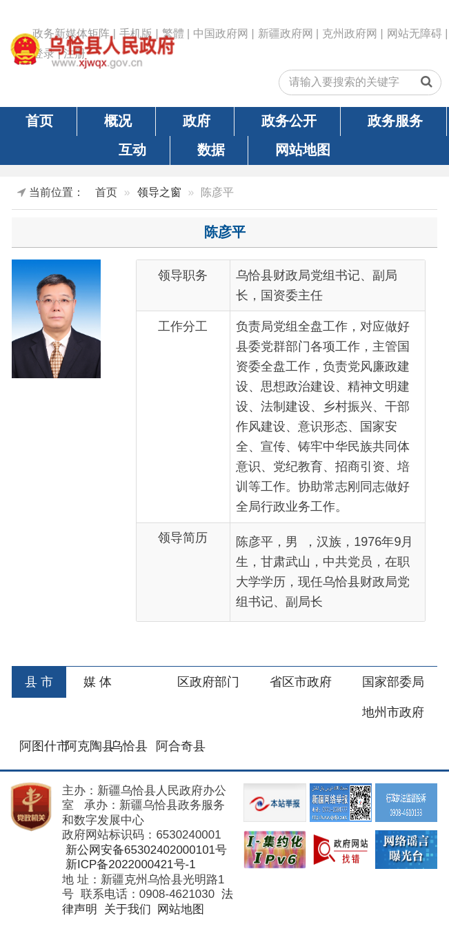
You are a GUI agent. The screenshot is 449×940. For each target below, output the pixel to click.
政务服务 (395, 120)
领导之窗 (159, 192)
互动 (132, 149)
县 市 (39, 682)
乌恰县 (129, 746)
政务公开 (289, 120)
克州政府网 (349, 33)
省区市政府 (301, 682)
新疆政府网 (285, 33)
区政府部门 (208, 682)
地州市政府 (393, 712)
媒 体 (97, 682)
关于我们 (126, 909)
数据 (211, 149)
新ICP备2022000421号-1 (128, 864)
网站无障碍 (414, 33)
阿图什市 (44, 746)
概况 (118, 120)
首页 (39, 120)
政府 (196, 120)
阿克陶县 (89, 746)
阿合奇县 (181, 746)
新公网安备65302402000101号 (144, 849)
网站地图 (302, 149)
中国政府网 (220, 33)
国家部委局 (393, 682)
